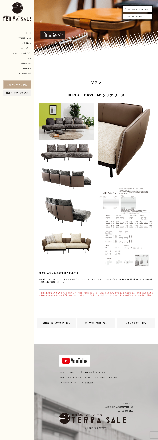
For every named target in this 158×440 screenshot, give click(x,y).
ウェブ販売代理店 (24, 73)
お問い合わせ (25, 63)
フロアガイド (25, 48)
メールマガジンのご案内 (17, 93)
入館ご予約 (113, 377)
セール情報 (26, 68)
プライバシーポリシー (67, 382)
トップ (28, 33)
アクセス (27, 58)
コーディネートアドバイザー (19, 53)
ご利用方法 (26, 43)
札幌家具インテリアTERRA (97, 428)
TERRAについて (25, 38)
